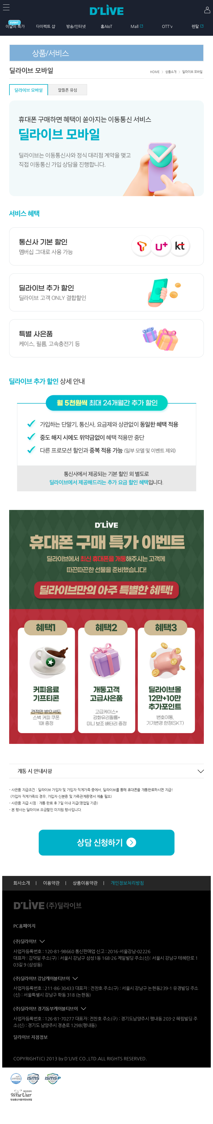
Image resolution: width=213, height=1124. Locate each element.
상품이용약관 (85, 883)
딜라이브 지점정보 (30, 1037)
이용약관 (51, 883)
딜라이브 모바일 (28, 90)
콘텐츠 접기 (201, 771)
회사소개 (21, 883)
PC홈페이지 (24, 926)
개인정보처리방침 (127, 883)
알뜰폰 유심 (67, 90)
